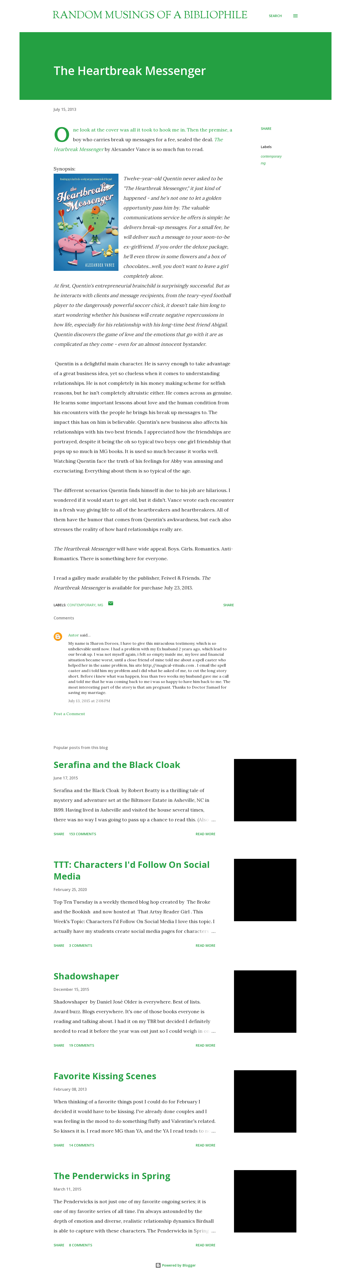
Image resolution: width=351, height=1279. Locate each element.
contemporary (271, 156)
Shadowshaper (86, 976)
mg (263, 163)
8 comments (80, 1245)
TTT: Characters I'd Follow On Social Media (132, 870)
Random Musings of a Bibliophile (150, 16)
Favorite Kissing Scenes (105, 1076)
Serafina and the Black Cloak (117, 765)
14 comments (81, 1145)
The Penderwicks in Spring (112, 1176)
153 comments (82, 834)
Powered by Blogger (175, 1265)
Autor (73, 635)
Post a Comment (69, 713)
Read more (205, 834)
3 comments (80, 945)
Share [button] (266, 128)
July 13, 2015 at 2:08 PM (89, 700)
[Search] (275, 16)
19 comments (81, 1045)
